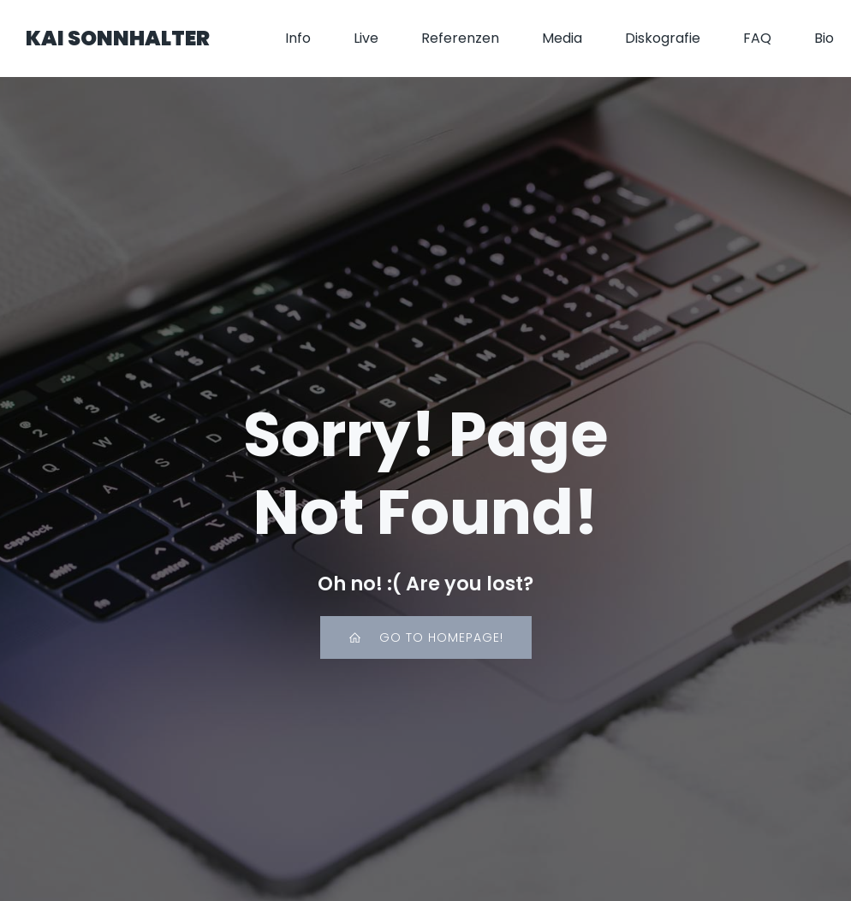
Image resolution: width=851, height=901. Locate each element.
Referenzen (460, 38)
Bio (824, 38)
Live (366, 38)
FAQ (757, 38)
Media (562, 38)
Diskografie (662, 38)
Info (298, 38)
